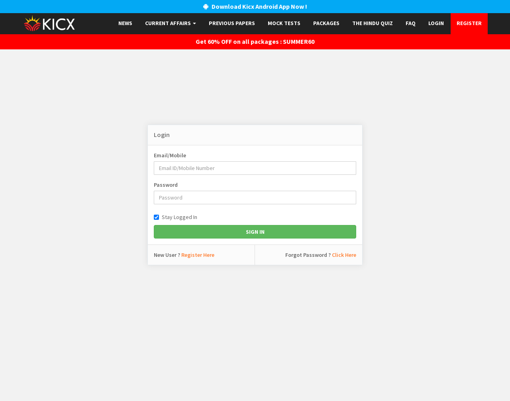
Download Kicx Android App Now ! (255, 6)
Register (469, 23)
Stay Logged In (175, 217)
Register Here (197, 254)
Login (436, 23)
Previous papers (232, 23)
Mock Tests (284, 23)
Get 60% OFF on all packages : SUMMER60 (255, 41)
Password (166, 184)
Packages (326, 23)
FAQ (411, 23)
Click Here (344, 254)
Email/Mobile (170, 155)
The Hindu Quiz (372, 23)
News (125, 23)
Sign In (255, 231)
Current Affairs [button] (170, 23)
